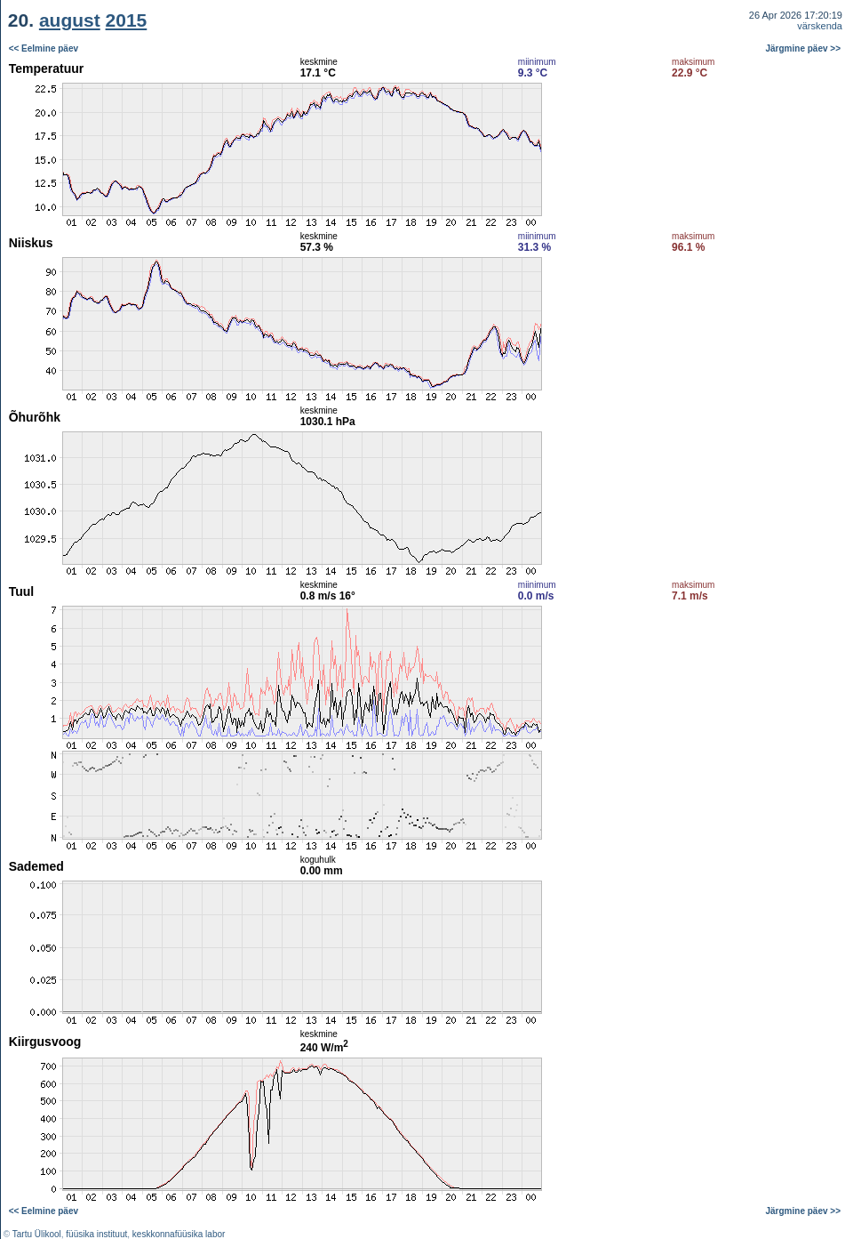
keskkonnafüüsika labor (179, 1234)
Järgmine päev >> (803, 48)
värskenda (819, 25)
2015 (126, 20)
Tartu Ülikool (36, 1234)
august (69, 20)
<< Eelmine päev (43, 48)
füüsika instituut (96, 1234)
